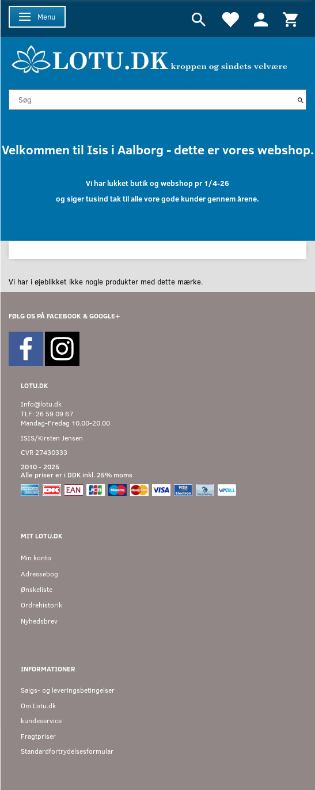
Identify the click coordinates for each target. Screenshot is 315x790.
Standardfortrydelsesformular (67, 751)
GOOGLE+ (104, 316)
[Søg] (300, 99)
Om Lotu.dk (38, 705)
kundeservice (41, 720)
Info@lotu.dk (41, 404)
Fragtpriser (38, 736)
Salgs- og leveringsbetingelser (68, 690)
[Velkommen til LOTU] (150, 58)
